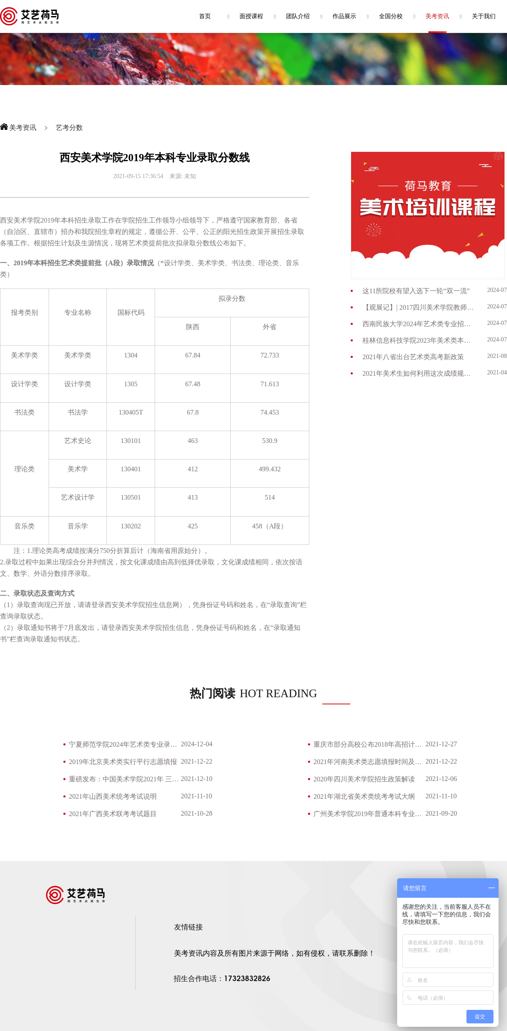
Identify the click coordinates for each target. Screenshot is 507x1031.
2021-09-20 (441, 813)
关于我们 (484, 16)
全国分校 (391, 16)
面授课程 (251, 16)
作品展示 (344, 16)
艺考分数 (69, 127)
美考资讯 (437, 16)
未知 (190, 176)
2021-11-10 (196, 796)
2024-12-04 (197, 744)
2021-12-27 (441, 744)
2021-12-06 (441, 778)
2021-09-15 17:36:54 (138, 176)
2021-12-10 (197, 778)
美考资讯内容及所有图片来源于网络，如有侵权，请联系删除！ (274, 953)
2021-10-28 (197, 813)
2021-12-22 (197, 761)
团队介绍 (298, 16)
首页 (205, 16)
